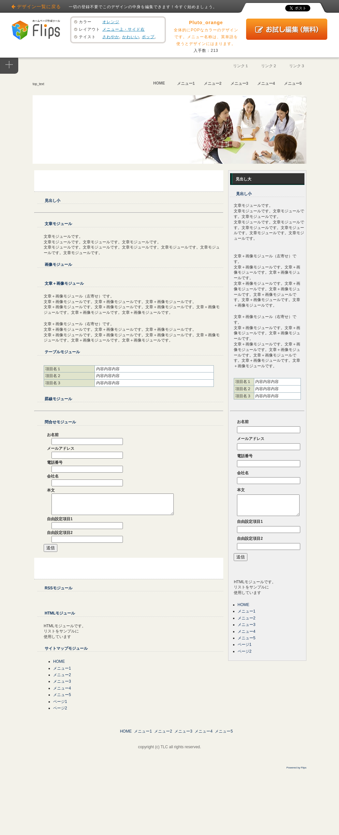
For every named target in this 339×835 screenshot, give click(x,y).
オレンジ (110, 22)
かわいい (130, 37)
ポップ (148, 37)
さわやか (110, 37)
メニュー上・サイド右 (123, 29)
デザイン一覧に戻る (39, 6)
